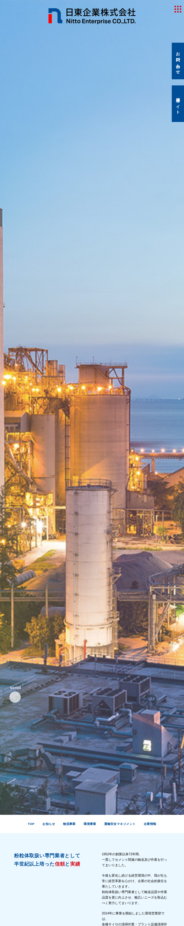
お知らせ (48, 824)
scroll (15, 686)
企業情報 (150, 824)
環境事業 (90, 824)
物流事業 (69, 824)
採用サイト (178, 104)
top (31, 824)
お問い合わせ (178, 61)
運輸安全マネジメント (120, 824)
